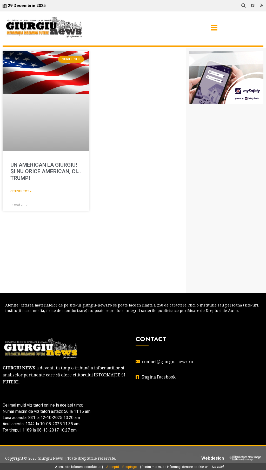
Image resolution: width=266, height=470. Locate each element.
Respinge (129, 467)
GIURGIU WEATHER (226, 133)
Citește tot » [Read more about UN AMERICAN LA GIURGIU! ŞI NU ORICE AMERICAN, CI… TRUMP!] (20, 191)
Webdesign (212, 458)
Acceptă (112, 467)
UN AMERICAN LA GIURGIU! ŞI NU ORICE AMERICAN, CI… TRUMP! (45, 171)
